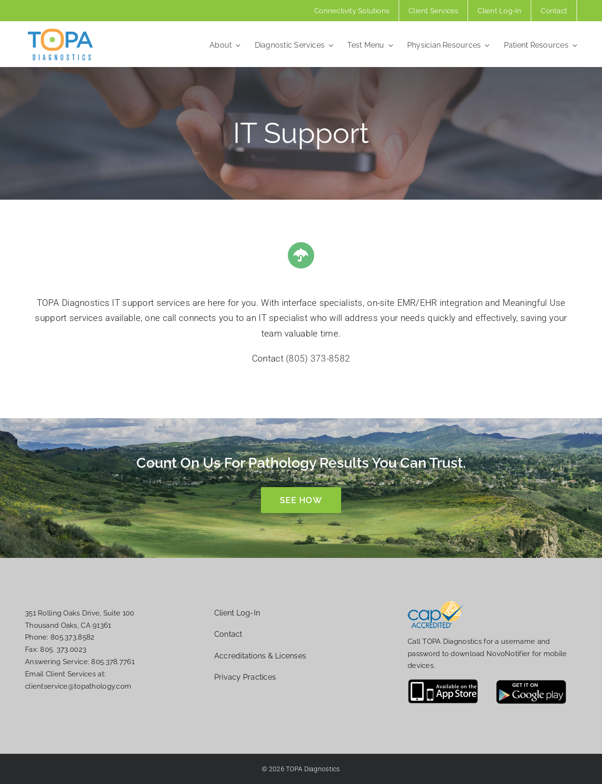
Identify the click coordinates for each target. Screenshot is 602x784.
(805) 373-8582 (318, 358)
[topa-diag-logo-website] (60, 31)
